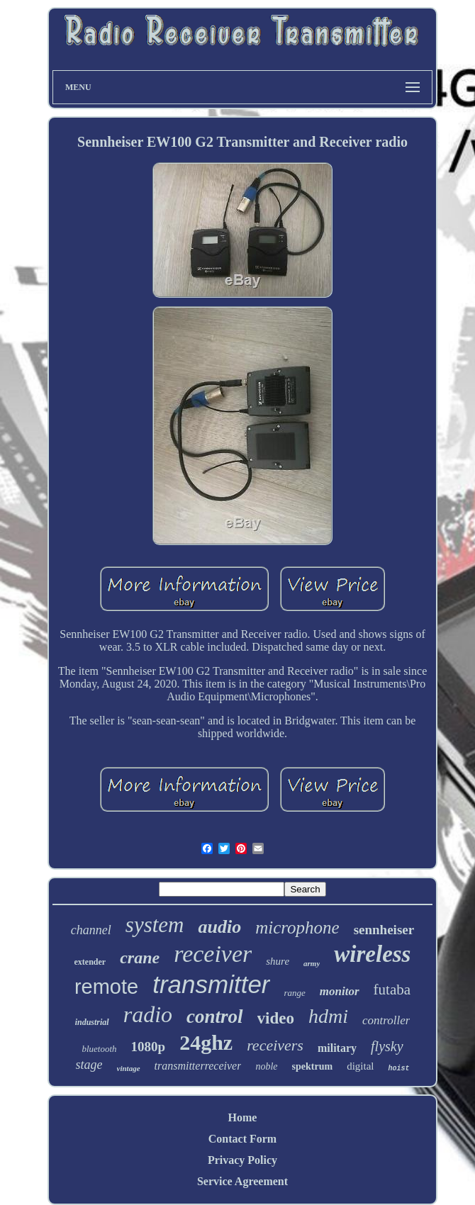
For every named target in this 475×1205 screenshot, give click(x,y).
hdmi (328, 1016)
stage (89, 1065)
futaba (392, 989)
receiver (213, 954)
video (275, 1018)
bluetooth (99, 1048)
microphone (297, 927)
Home (242, 1117)
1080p (148, 1046)
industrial (92, 1022)
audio (219, 927)
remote (106, 986)
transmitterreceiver (198, 1066)
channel (91, 930)
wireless (372, 954)
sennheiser (384, 929)
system (154, 924)
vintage (128, 1068)
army (311, 963)
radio (147, 1014)
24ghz (206, 1042)
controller (386, 1020)
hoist (398, 1068)
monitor (339, 991)
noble (266, 1066)
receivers (275, 1045)
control (214, 1016)
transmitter (210, 984)
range (295, 992)
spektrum (312, 1066)
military (337, 1048)
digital (360, 1066)
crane (140, 957)
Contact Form (242, 1139)
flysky (387, 1046)
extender (90, 962)
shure (277, 961)
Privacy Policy (242, 1160)
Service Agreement (242, 1181)
